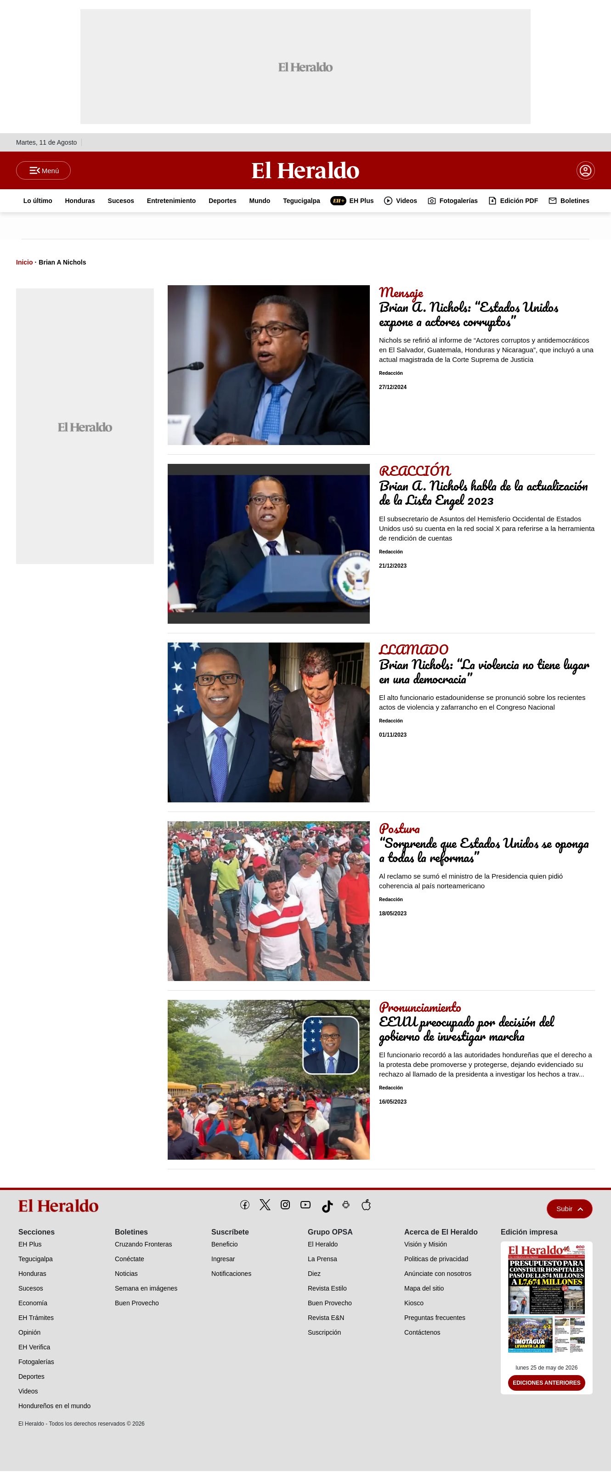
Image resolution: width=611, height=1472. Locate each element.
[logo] (61, 1206)
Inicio (24, 263)
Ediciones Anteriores (547, 1384)
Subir (569, 1209)
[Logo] (305, 170)
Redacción (391, 374)
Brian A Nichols (62, 263)
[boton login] (586, 171)
